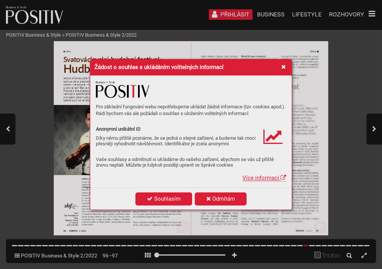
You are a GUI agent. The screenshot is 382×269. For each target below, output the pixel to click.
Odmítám (220, 198)
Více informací (264, 177)
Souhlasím (164, 198)
